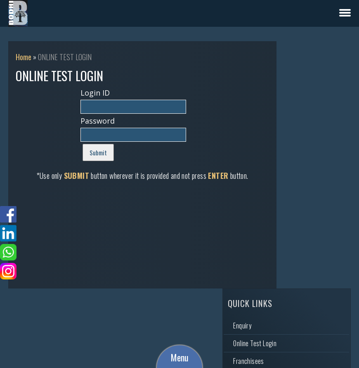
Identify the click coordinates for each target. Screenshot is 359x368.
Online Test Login (297, 95)
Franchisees (290, 112)
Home (23, 57)
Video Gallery (291, 148)
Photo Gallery (292, 130)
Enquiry (284, 77)
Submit (90, 152)
